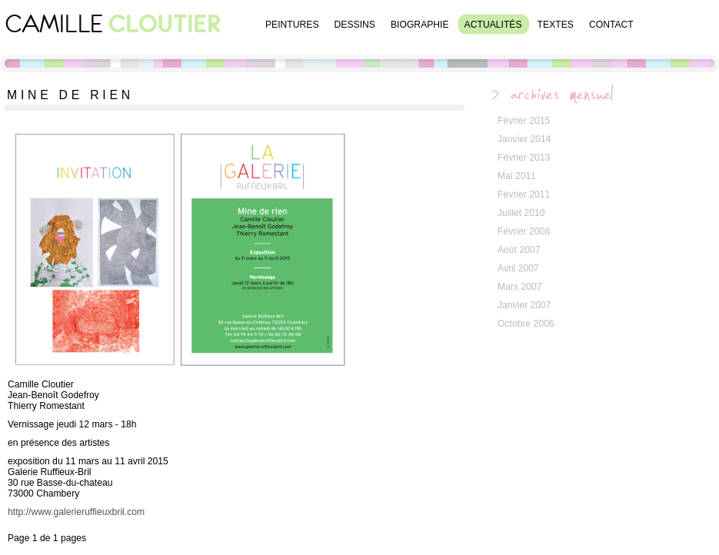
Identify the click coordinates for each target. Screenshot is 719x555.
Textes (556, 24)
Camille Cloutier (115, 35)
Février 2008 (524, 231)
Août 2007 (519, 249)
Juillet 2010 (521, 213)
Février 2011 (524, 194)
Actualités (493, 24)
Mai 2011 (517, 176)
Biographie (420, 24)
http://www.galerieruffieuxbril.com (76, 512)
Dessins (355, 24)
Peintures (292, 24)
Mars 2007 (519, 286)
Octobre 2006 (526, 323)
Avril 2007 (518, 268)
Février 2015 (524, 120)
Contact (611, 24)
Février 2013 (524, 157)
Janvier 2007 (524, 305)
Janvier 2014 (524, 139)
